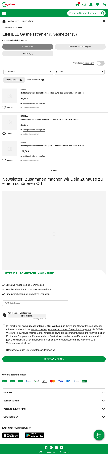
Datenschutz (64, 452)
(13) (28, 53)
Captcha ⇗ (39, 319)
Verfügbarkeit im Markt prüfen (34, 103)
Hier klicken (27, 316)
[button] (4, 13)
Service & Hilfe (11, 400)
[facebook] (46, 447)
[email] (35, 303)
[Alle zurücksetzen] (42, 80)
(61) (27, 46)
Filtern (61, 72)
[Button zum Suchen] (102, 13)
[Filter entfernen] (21, 80)
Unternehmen (10, 417)
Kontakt (7, 392)
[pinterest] (51, 447)
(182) (80, 46)
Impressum (51, 452)
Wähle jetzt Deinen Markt (20, 21)
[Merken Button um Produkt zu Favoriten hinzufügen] (9, 106)
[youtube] (61, 447)
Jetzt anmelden (54, 359)
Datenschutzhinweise (44, 350)
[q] (83, 13)
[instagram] (56, 447)
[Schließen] (104, 21)
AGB (40, 452)
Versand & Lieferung (14, 409)
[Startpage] (8, 4)
